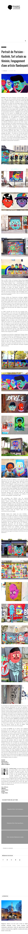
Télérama (3, 788)
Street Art (4, 47)
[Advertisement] (13, 27)
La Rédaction (5, 70)
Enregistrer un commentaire (8, 848)
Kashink (3, 97)
